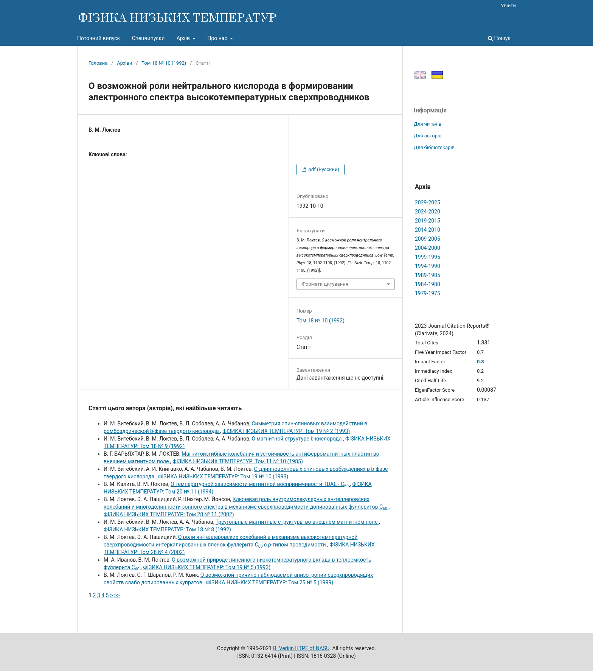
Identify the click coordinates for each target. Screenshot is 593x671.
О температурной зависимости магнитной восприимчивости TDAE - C (260, 484)
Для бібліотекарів (434, 147)
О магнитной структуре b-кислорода (297, 439)
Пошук (499, 38)
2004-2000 (427, 248)
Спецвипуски (148, 38)
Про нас (217, 38)
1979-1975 (427, 293)
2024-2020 (427, 212)
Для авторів (428, 136)
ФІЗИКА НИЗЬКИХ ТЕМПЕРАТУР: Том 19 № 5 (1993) (206, 567)
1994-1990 (427, 266)
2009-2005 (427, 239)
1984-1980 (427, 284)
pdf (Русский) (323, 169)
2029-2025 (427, 202)
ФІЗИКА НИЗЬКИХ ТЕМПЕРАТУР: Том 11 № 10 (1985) (237, 461)
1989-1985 (427, 275)
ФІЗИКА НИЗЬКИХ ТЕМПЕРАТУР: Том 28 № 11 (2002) (169, 514)
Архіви (124, 63)
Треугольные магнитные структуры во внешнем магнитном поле (297, 522)
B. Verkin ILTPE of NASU (301, 648)
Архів (184, 38)
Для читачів (427, 124)
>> (117, 595)
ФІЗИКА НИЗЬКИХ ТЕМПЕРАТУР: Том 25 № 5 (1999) (269, 582)
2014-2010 (427, 230)
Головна (97, 63)
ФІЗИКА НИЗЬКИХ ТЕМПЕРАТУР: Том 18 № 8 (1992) (167, 529)
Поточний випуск (98, 38)
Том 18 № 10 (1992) (163, 63)
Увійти (508, 5)
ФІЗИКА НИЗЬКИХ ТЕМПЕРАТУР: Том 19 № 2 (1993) (286, 431)
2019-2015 (427, 221)
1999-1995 (427, 257)
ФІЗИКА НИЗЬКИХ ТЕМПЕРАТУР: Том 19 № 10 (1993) (223, 476)
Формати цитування (325, 284)
